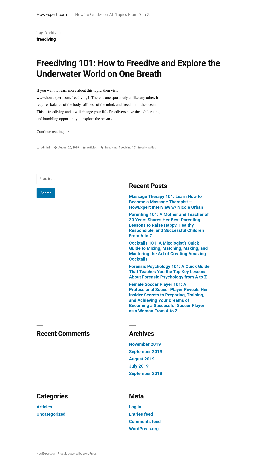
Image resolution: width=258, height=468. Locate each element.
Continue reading (53, 131)
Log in (135, 406)
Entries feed (141, 414)
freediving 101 (128, 147)
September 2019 (145, 351)
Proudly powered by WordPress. (77, 453)
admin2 (45, 147)
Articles (92, 147)
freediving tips (147, 147)
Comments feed (145, 421)
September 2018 (145, 373)
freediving (111, 147)
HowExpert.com (52, 14)
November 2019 (145, 344)
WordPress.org (144, 428)
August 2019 (141, 358)
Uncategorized (51, 414)
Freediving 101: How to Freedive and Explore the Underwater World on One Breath (128, 68)
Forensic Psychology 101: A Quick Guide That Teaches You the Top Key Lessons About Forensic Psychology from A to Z (169, 272)
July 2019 (139, 366)
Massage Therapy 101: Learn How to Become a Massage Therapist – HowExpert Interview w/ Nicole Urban (166, 202)
